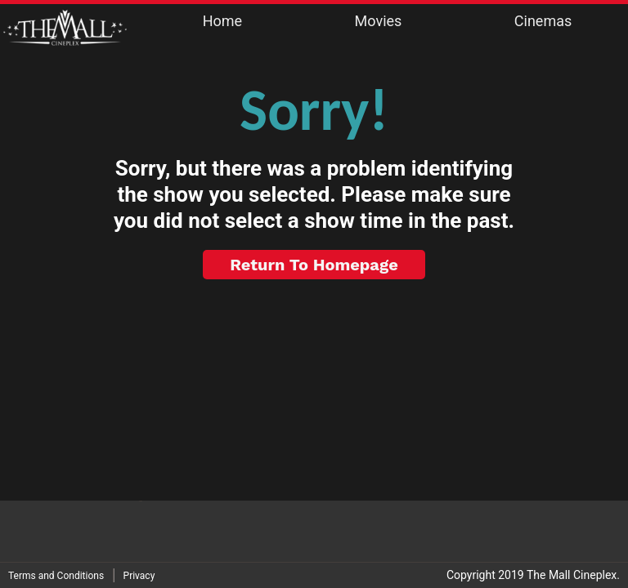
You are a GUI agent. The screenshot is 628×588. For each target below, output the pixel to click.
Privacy (139, 575)
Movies (378, 20)
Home (222, 20)
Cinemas (543, 20)
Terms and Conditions (56, 575)
